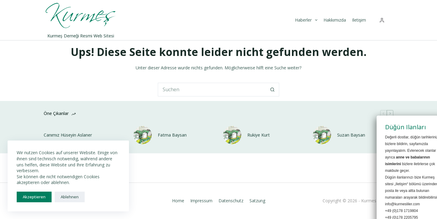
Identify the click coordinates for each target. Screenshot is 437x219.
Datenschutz (230, 200)
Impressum (201, 200)
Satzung (257, 200)
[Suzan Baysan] (322, 135)
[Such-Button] (272, 89)
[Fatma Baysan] (143, 135)
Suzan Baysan (351, 135)
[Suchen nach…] (212, 89)
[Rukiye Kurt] (232, 135)
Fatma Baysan (172, 135)
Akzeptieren (34, 197)
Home (178, 200)
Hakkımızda (335, 20)
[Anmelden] (382, 20)
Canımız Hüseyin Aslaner (68, 135)
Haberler (307, 20)
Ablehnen (70, 197)
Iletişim (359, 20)
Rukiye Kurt (258, 135)
